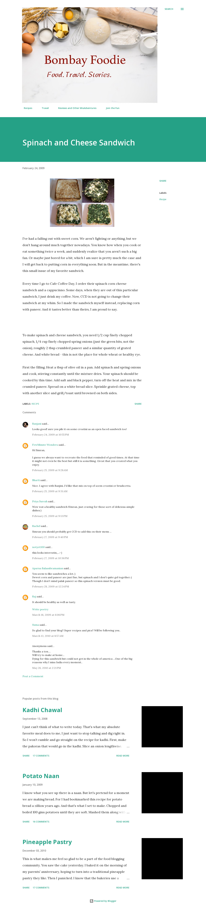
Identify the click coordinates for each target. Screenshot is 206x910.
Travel (43, 108)
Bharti (36, 480)
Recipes (26, 108)
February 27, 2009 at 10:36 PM (50, 558)
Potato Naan (41, 776)
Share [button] (162, 180)
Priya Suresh (39, 501)
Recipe (162, 199)
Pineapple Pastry (47, 842)
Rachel (36, 526)
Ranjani (36, 423)
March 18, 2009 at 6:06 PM (48, 614)
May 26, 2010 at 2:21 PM (46, 667)
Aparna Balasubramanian (47, 568)
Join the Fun (110, 108)
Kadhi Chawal (42, 710)
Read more (122, 755)
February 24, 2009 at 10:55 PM (50, 434)
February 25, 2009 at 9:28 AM (50, 470)
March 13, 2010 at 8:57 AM (47, 635)
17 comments (41, 755)
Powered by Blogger (103, 900)
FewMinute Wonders (45, 444)
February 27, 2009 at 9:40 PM (50, 537)
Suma (35, 624)
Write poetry (40, 609)
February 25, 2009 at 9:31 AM (49, 491)
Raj (34, 596)
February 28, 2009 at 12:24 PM (50, 586)
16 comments (41, 821)
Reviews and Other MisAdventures (75, 108)
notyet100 (38, 547)
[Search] (169, 9)
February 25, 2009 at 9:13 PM (49, 516)
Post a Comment (33, 676)
